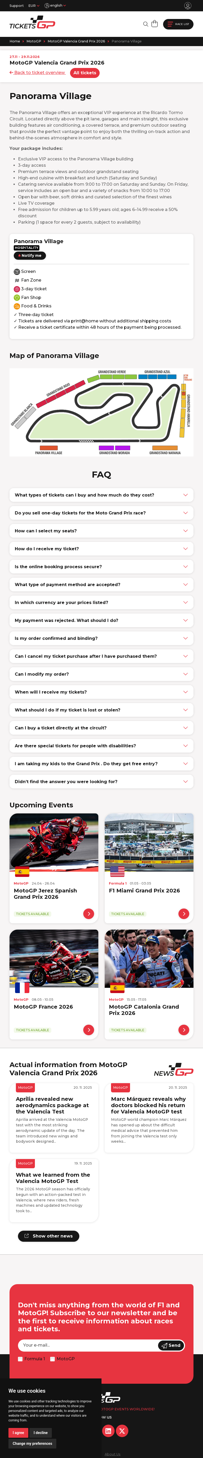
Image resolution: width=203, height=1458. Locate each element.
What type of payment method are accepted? (67, 584)
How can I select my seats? (46, 530)
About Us (113, 1454)
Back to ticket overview (38, 72)
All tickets (84, 72)
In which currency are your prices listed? (61, 602)
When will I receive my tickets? (51, 692)
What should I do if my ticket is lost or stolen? (67, 710)
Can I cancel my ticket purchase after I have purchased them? (86, 656)
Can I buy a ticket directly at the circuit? (61, 727)
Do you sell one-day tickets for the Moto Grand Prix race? (80, 513)
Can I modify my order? (42, 674)
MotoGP (33, 41)
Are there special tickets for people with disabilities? (75, 745)
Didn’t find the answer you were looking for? (66, 781)
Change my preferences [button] (32, 1443)
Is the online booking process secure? (58, 566)
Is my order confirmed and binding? (56, 638)
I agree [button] (18, 1433)
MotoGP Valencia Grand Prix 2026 (76, 41)
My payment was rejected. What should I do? (66, 620)
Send (171, 1346)
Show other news (49, 1236)
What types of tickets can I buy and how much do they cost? (84, 495)
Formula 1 (34, 1358)
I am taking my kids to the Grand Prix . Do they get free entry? (86, 763)
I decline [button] (41, 1433)
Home (15, 41)
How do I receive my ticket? (47, 548)
